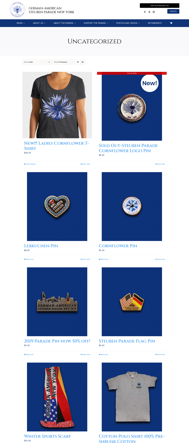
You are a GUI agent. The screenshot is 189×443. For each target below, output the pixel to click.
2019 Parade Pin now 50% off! (57, 341)
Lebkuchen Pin (41, 246)
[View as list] (82, 62)
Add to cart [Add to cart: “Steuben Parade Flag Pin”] (104, 354)
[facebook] (145, 12)
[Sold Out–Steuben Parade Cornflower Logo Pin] (132, 106)
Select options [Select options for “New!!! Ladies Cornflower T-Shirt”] (31, 164)
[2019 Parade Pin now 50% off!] (57, 301)
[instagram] (154, 12)
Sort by (28, 62)
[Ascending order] (49, 62)
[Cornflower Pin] (132, 206)
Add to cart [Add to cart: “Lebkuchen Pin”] (30, 259)
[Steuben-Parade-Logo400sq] (17, 3)
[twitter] (149, 12)
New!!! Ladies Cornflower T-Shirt (56, 145)
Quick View (86, 164)
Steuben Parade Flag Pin (127, 341)
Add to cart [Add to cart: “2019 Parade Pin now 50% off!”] (30, 354)
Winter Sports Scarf (47, 436)
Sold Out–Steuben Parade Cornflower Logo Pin (128, 148)
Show (60, 62)
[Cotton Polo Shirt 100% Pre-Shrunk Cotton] (132, 397)
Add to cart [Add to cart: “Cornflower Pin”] (104, 259)
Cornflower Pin (118, 246)
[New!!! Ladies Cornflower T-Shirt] (57, 105)
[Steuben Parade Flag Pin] (132, 301)
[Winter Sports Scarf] (57, 397)
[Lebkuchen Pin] (57, 206)
